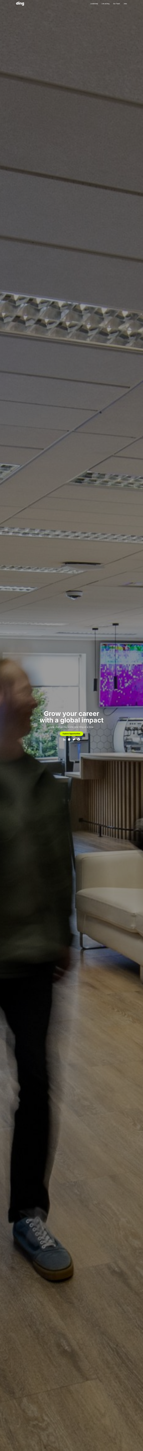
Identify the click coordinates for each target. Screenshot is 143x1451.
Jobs (125, 4)
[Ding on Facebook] (78, 739)
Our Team (116, 4)
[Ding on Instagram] (69, 739)
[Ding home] (20, 4)
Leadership (94, 4)
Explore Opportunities (71, 734)
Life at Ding (105, 4)
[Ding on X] (74, 739)
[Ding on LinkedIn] (64, 739)
